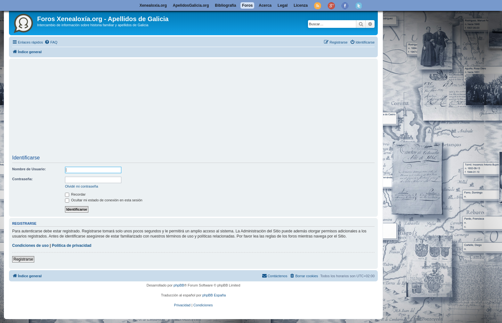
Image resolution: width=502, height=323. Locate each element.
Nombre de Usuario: (29, 169)
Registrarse (23, 259)
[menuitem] (51, 42)
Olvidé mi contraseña (81, 186)
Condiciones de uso (30, 245)
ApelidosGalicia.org (191, 5)
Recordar (75, 194)
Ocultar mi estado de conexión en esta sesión (103, 200)
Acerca (265, 5)
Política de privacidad (71, 245)
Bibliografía (225, 5)
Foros (247, 5)
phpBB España (214, 295)
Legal (282, 5)
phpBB (179, 285)
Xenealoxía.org (153, 5)
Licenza (301, 5)
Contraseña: (22, 179)
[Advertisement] (204, 107)
